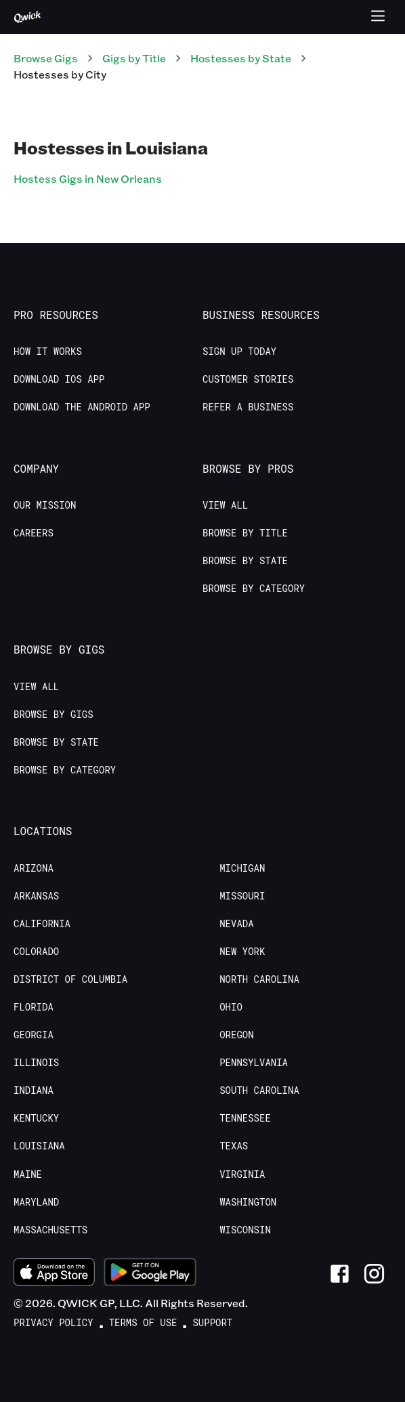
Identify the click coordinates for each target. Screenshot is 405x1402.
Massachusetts (50, 1230)
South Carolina (259, 1090)
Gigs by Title (134, 58)
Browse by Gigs (53, 714)
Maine (28, 1174)
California (42, 924)
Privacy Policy (53, 1323)
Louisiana (39, 1146)
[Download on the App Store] (54, 1274)
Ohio (230, 1007)
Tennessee (245, 1118)
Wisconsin (245, 1230)
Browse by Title (245, 533)
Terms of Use (143, 1323)
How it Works (48, 351)
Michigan (242, 868)
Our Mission (45, 505)
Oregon (236, 1035)
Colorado (36, 952)
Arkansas (36, 896)
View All (225, 505)
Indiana (34, 1090)
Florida (34, 1007)
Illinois (36, 1063)
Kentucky (36, 1118)
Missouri (242, 896)
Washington (247, 1202)
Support (212, 1323)
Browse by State (245, 561)
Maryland (36, 1202)
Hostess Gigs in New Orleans (88, 178)
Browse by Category (253, 588)
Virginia (242, 1174)
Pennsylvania (253, 1063)
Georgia (34, 1035)
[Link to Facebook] (339, 1273)
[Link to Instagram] (374, 1273)
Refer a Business (247, 407)
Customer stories (247, 379)
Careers (34, 533)
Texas (233, 1146)
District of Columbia (70, 979)
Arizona (34, 868)
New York (242, 952)
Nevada (236, 924)
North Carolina (259, 979)
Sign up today (239, 351)
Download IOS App (59, 379)
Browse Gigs (46, 58)
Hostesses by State (240, 58)
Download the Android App (82, 407)
